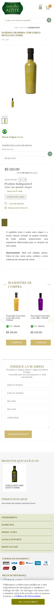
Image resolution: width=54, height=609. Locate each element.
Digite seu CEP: (8, 149)
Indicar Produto (18, 434)
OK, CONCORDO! (28, 601)
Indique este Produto (16, 208)
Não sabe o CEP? (10, 158)
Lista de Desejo (16, 204)
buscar (49, 20)
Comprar (16, 342)
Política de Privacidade (28, 596)
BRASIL (17, 326)
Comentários (27, 421)
